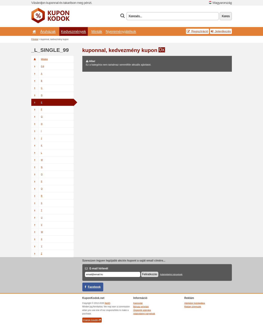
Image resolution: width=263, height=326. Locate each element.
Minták (96, 31)
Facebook (94, 286)
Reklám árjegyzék (192, 306)
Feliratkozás (149, 274)
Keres (226, 16)
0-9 (37, 66)
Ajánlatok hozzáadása (194, 303)
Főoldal (34, 39)
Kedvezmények (73, 31)
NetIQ (107, 303)
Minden (39, 59)
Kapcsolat (138, 303)
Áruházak (48, 31)
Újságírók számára (142, 310)
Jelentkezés (221, 31)
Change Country (92, 320)
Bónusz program (141, 306)
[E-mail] (112, 274)
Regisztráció (197, 31)
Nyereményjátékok (121, 31)
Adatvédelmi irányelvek (171, 274)
